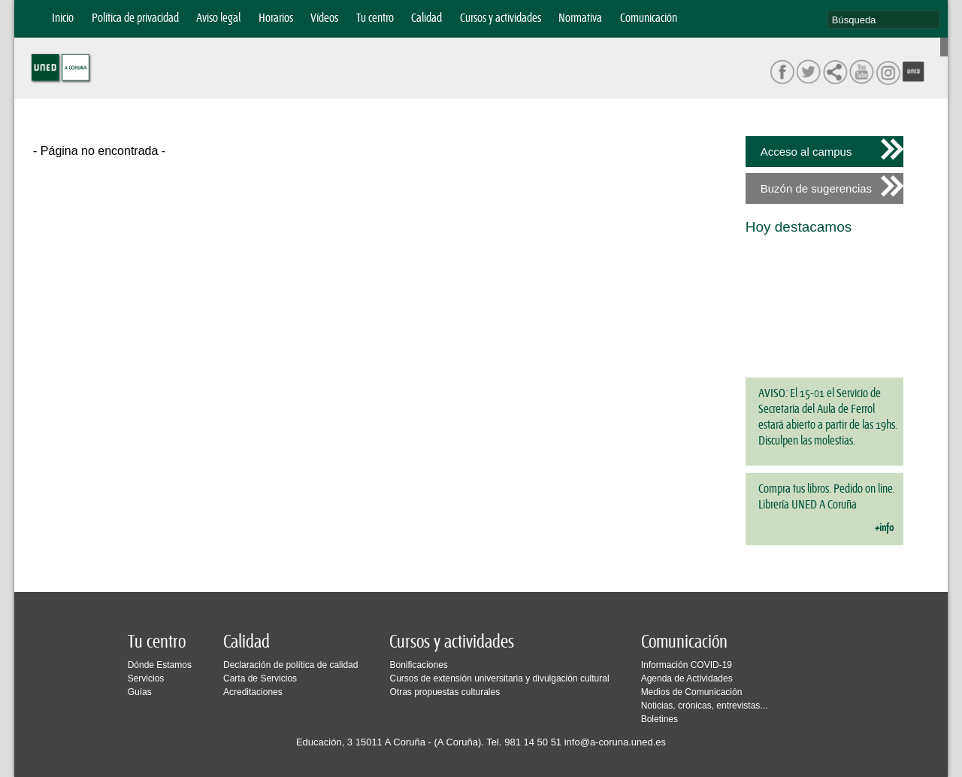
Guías (140, 692)
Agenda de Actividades (687, 678)
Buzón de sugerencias (816, 188)
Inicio (63, 18)
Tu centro (375, 18)
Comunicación (648, 18)
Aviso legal (218, 18)
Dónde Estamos (160, 665)
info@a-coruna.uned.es (615, 742)
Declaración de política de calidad (290, 665)
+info (884, 528)
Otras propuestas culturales (444, 692)
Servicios (146, 678)
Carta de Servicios (260, 678)
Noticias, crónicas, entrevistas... (704, 705)
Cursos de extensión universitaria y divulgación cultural (499, 678)
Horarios (276, 18)
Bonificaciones (418, 665)
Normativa (580, 18)
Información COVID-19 (686, 665)
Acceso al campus (806, 151)
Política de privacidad (135, 18)
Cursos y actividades (500, 18)
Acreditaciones (253, 692)
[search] (883, 20)
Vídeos (324, 18)
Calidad (426, 18)
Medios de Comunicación (692, 692)
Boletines (659, 719)
